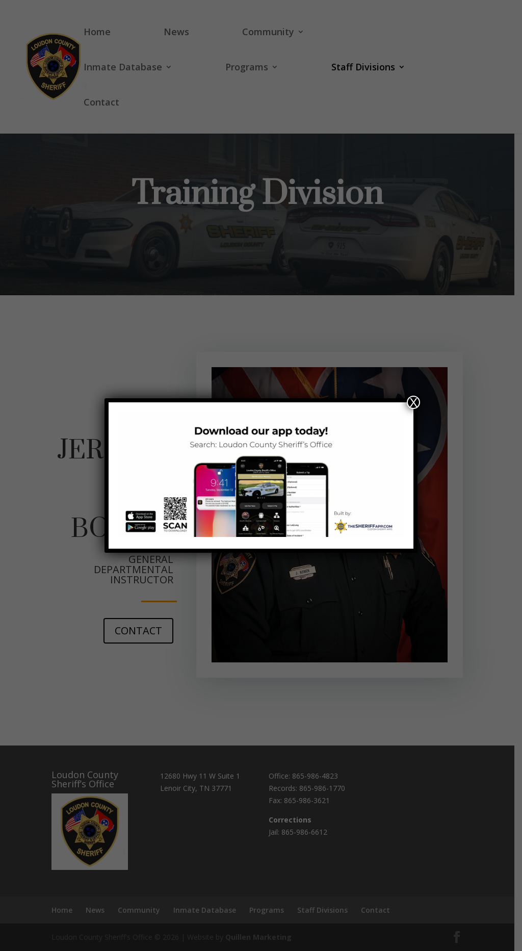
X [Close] (413, 402)
